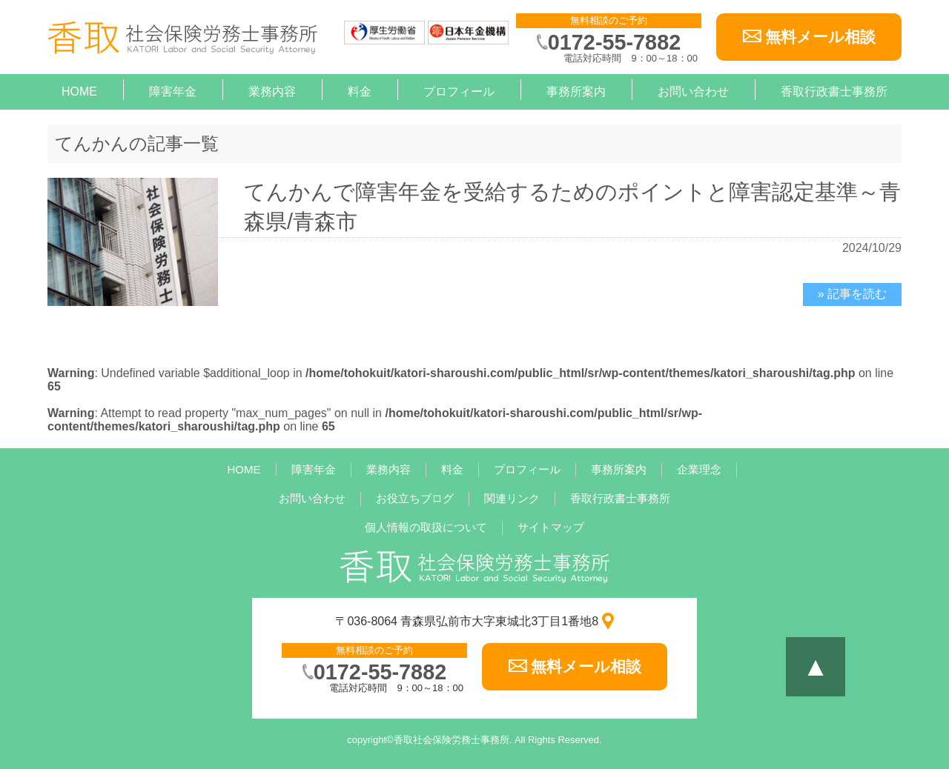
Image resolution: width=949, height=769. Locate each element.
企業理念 (699, 469)
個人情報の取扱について (426, 527)
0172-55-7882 (614, 42)
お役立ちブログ (415, 498)
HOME (79, 91)
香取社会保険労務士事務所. (453, 739)
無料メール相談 (820, 36)
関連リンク (512, 498)
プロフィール (459, 91)
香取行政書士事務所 (834, 91)
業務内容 (272, 91)
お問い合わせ (693, 91)
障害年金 (172, 91)
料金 (359, 91)
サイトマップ (551, 527)
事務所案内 (576, 91)
